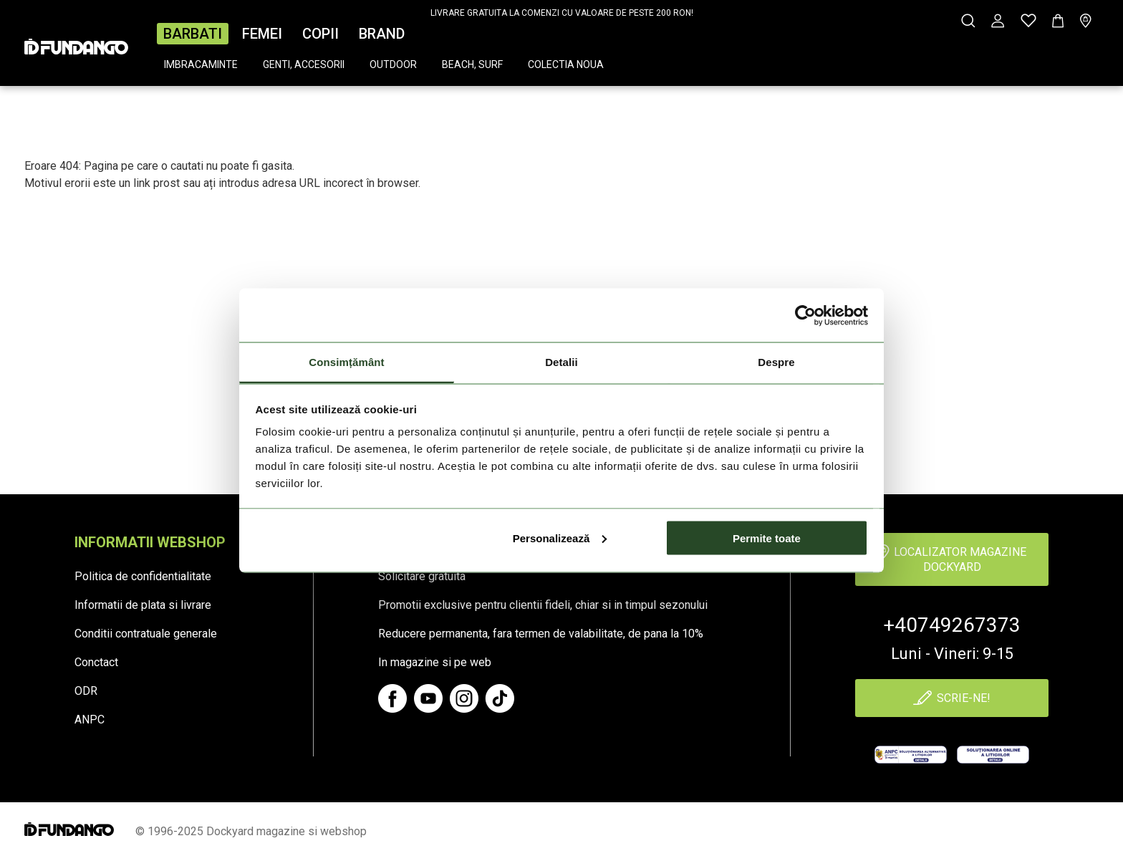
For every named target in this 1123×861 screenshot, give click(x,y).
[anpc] (910, 755)
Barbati (192, 33)
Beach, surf (472, 64)
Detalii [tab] (561, 362)
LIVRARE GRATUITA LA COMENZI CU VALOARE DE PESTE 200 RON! (561, 13)
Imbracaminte (201, 64)
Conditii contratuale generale (145, 633)
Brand (382, 33)
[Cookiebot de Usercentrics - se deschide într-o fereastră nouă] (805, 315)
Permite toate (767, 537)
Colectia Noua (566, 64)
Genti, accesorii (303, 64)
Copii (320, 33)
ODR (85, 691)
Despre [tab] (776, 362)
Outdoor (393, 64)
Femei (262, 33)
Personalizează (560, 537)
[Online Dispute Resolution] (993, 755)
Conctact (96, 662)
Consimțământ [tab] (346, 362)
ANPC (89, 719)
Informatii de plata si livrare (142, 605)
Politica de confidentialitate (142, 576)
